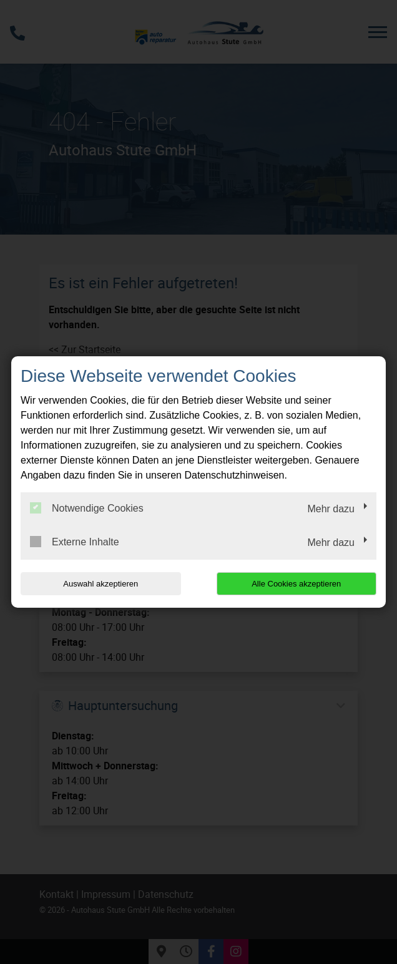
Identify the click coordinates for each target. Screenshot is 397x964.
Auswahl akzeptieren (100, 583)
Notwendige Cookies (87, 508)
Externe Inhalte (74, 541)
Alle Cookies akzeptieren (296, 583)
